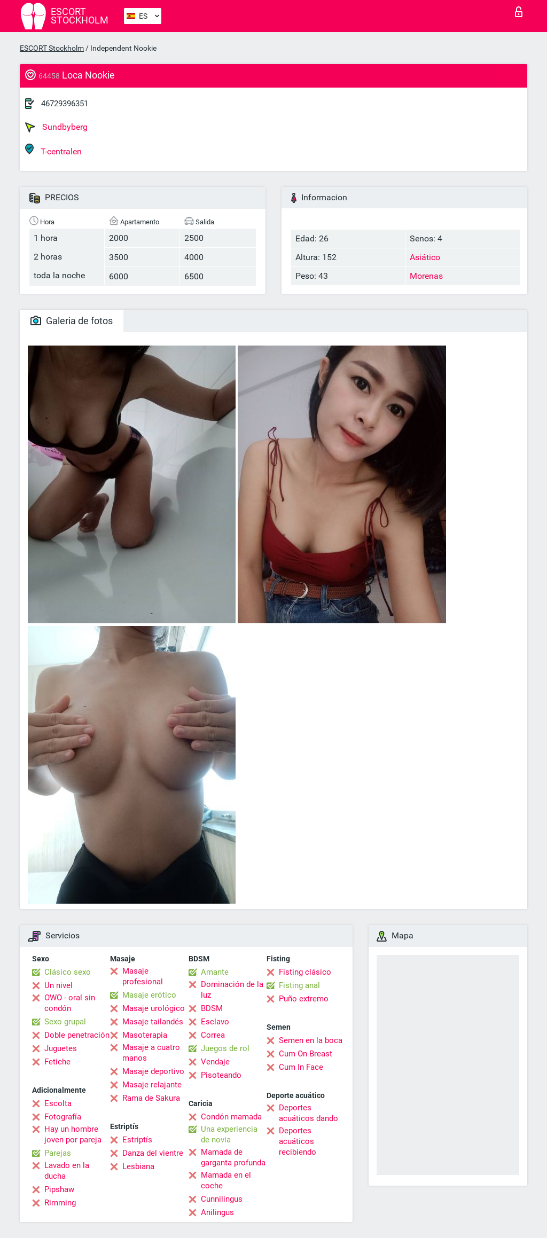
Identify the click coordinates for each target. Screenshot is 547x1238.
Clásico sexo (67, 972)
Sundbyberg (56, 127)
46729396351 (64, 103)
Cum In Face (301, 1067)
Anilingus (217, 1212)
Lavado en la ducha (66, 1171)
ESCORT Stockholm (52, 48)
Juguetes (60, 1048)
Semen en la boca (310, 1040)
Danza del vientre (152, 1153)
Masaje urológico (153, 1008)
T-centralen (53, 149)
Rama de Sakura (151, 1098)
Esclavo (215, 1022)
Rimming (60, 1203)
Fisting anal (299, 985)
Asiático (425, 257)
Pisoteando (221, 1075)
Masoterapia (144, 1035)
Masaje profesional (142, 976)
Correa (213, 1035)
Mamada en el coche (226, 1180)
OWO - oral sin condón (69, 1003)
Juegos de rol (225, 1048)
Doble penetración (77, 1035)
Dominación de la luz (232, 990)
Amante (215, 972)
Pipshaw (59, 1189)
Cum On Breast (305, 1054)
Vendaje (215, 1062)
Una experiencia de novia (229, 1134)
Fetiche (57, 1062)
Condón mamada (231, 1117)
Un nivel (58, 985)
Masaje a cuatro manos (151, 1053)
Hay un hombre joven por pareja (72, 1134)
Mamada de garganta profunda (233, 1157)
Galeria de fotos (71, 320)
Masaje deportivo (153, 1071)
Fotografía (62, 1117)
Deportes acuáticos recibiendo (297, 1141)
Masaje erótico (149, 995)
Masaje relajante (152, 1085)
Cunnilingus (222, 1199)
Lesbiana (138, 1166)
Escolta (58, 1103)
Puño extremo (304, 999)
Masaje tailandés (152, 1022)
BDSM (212, 1008)
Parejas (57, 1153)
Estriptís (137, 1140)
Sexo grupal (65, 1022)
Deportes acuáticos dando (308, 1113)
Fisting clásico (305, 972)
